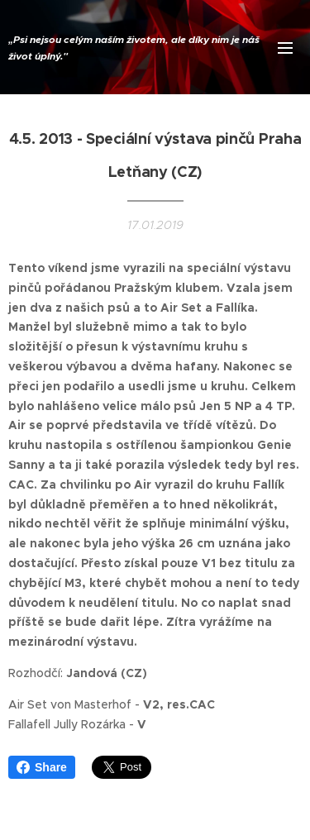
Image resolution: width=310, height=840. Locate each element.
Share (42, 767)
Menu (285, 48)
